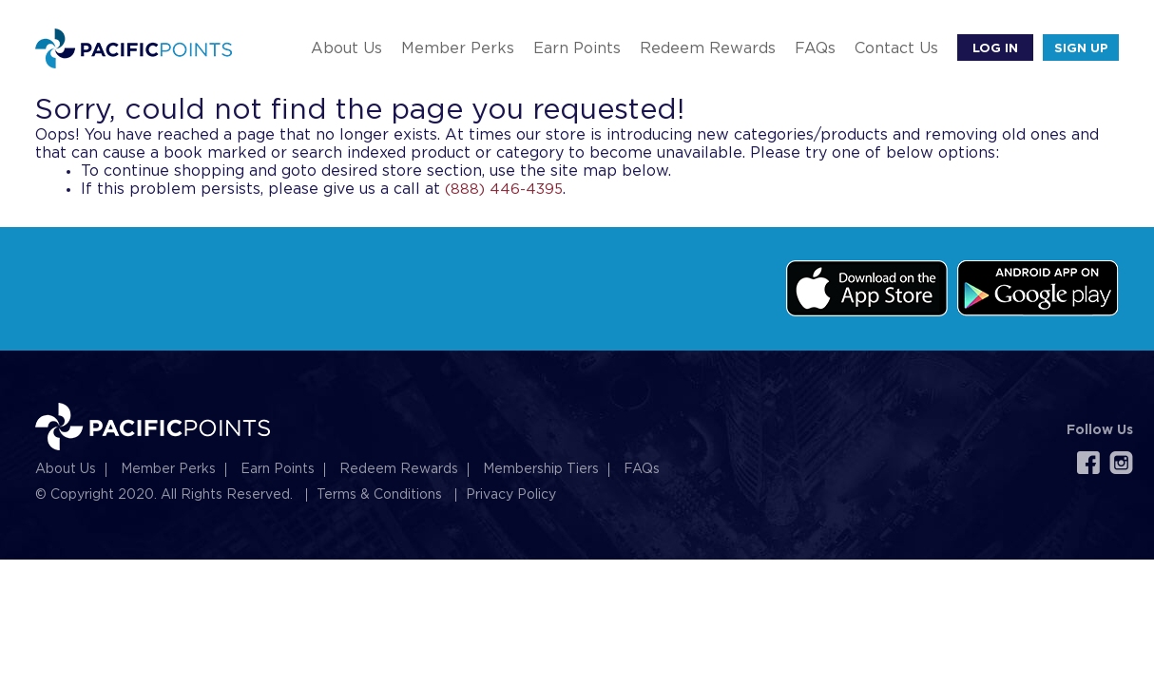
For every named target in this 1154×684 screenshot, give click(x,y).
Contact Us (896, 48)
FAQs (815, 48)
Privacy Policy (511, 495)
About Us (346, 48)
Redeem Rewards (708, 48)
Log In (995, 47)
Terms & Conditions (379, 495)
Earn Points (577, 48)
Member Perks (457, 48)
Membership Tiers (541, 469)
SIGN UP (1081, 47)
